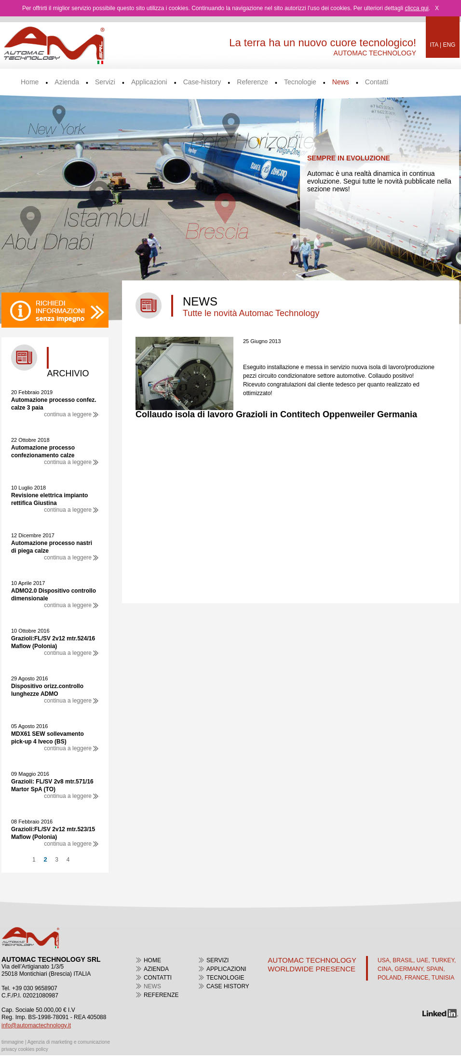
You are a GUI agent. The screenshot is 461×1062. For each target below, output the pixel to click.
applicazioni (226, 969)
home (152, 960)
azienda (156, 969)
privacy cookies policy (24, 1049)
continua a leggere (71, 415)
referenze (161, 995)
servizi (217, 960)
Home (30, 82)
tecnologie (225, 977)
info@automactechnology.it (36, 1025)
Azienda (66, 82)
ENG (449, 44)
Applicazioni (149, 82)
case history (227, 986)
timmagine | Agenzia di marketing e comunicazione (55, 1042)
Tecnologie (300, 82)
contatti (158, 977)
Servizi (105, 82)
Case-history (202, 82)
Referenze (252, 82)
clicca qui (416, 8)
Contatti (376, 82)
